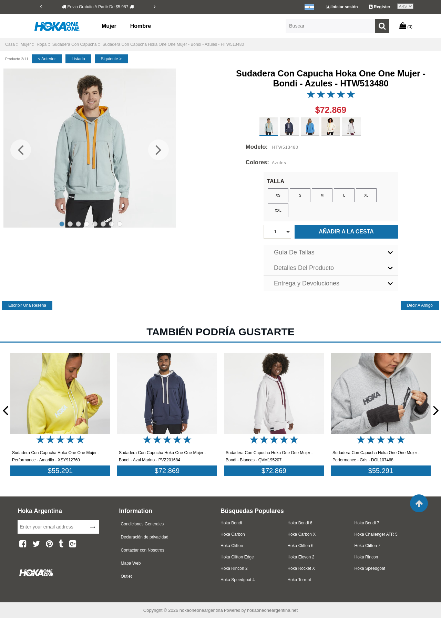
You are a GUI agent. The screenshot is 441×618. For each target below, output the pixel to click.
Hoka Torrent (299, 579)
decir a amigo (420, 305)
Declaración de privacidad (144, 537)
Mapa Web (131, 563)
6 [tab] (103, 224)
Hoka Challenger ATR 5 (376, 534)
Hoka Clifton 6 (300, 545)
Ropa (42, 44)
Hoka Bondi (231, 523)
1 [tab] (61, 224)
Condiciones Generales (142, 524)
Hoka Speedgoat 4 (237, 579)
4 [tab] (86, 224)
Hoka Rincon (366, 557)
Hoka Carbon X (301, 534)
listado (78, 58)
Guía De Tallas (294, 252)
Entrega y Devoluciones (306, 283)
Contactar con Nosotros (142, 550)
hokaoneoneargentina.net (272, 610)
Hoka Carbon (232, 534)
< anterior (47, 58)
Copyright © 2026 (161, 610)
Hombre (140, 26)
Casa (10, 44)
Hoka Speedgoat (370, 568)
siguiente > (111, 58)
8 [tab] (119, 224)
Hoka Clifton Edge (237, 557)
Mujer (109, 26)
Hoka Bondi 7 (367, 523)
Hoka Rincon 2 (234, 568)
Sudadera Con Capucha (74, 44)
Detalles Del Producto (304, 267)
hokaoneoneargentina (201, 610)
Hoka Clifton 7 (367, 545)
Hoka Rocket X (301, 568)
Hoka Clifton (231, 545)
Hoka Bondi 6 (299, 523)
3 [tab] (78, 224)
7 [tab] (111, 224)
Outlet (126, 576)
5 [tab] (95, 224)
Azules (279, 162)
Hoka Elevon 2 (300, 557)
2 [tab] (70, 224)
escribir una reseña (27, 305)
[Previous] (41, 6)
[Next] (154, 6)
